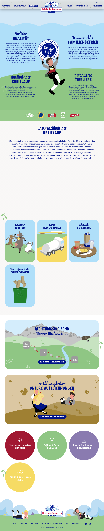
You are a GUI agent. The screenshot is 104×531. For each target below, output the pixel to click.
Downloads (34, 524)
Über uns (33, 6)
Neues (69, 6)
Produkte (6, 6)
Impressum (75, 524)
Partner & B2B (82, 6)
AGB (67, 524)
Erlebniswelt (20, 6)
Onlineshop (97, 6)
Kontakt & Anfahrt (20, 524)
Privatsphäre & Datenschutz (52, 524)
